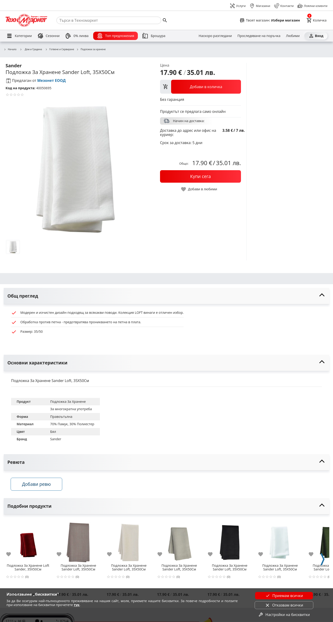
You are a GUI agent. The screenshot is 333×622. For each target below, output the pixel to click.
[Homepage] (26, 20)
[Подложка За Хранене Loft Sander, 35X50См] (28, 541)
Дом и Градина (31, 49)
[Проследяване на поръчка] (259, 36)
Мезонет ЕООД (51, 80)
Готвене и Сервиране (59, 49)
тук (77, 605)
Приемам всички (284, 595)
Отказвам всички (284, 605)
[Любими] (293, 36)
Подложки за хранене (90, 49)
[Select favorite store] (269, 20)
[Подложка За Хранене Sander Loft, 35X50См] (78, 541)
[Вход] (315, 36)
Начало (10, 49)
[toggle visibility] (166, 296)
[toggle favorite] (199, 189)
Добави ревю (36, 484)
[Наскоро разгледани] (215, 36)
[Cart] (316, 20)
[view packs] (200, 87)
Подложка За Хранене (68, 401)
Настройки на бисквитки (284, 614)
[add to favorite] (11, 554)
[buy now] (200, 176)
